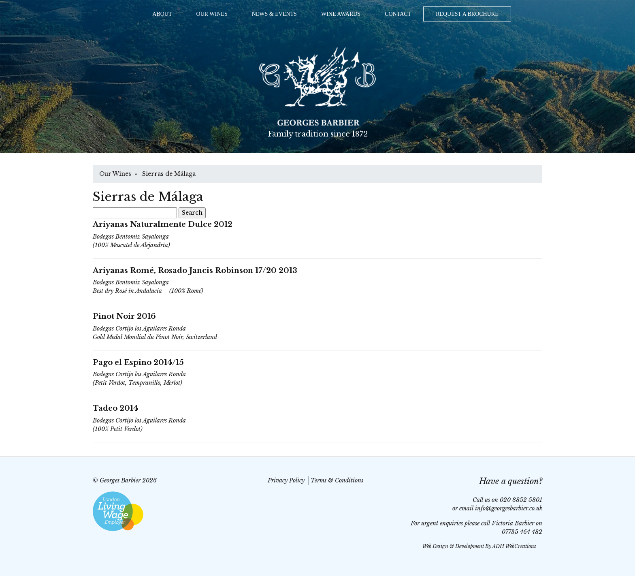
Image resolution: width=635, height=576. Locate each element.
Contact (398, 14)
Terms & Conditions (337, 480)
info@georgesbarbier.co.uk (508, 508)
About (162, 14)
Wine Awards (340, 14)
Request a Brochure (467, 14)
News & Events (274, 14)
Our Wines (212, 14)
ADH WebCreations (514, 546)
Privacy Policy (286, 480)
